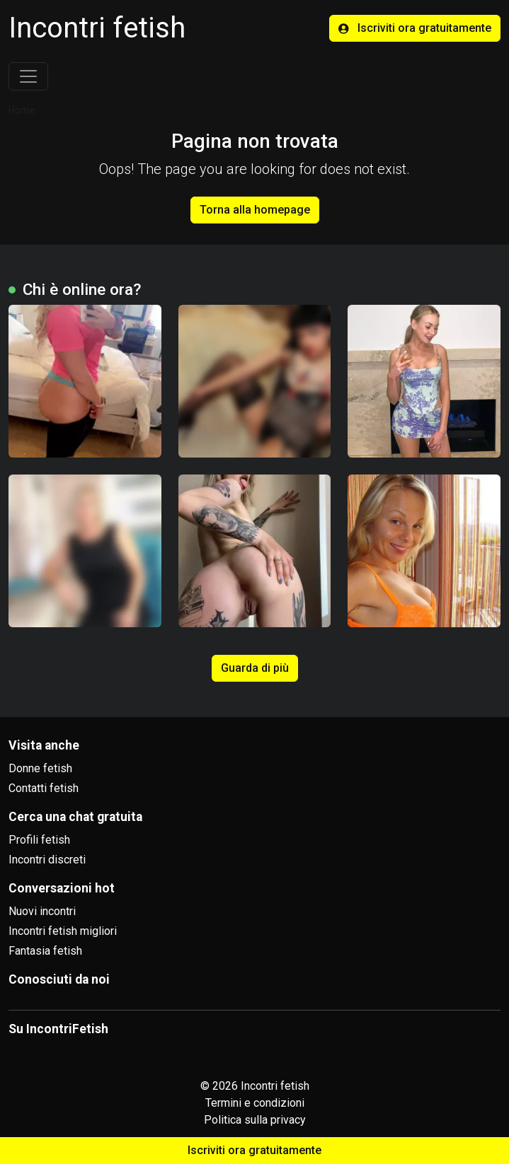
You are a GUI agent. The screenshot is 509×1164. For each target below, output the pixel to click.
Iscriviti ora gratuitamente (414, 28)
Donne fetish (40, 768)
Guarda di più (255, 668)
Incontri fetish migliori (62, 931)
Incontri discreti (47, 859)
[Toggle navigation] (28, 76)
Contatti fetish (43, 788)
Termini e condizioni (254, 1103)
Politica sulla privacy (255, 1120)
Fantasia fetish (45, 951)
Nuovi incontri (42, 911)
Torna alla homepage (255, 209)
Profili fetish (39, 839)
